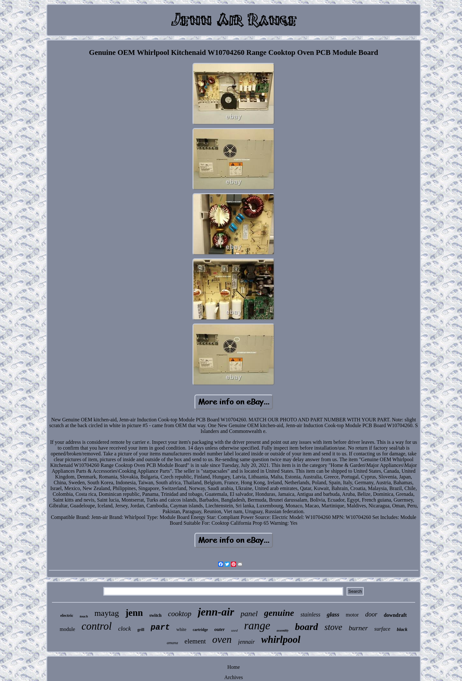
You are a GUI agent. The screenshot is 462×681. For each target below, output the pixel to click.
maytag (106, 613)
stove (333, 627)
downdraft (395, 615)
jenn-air (216, 612)
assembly (282, 630)
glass (333, 614)
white (181, 629)
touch (84, 616)
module (67, 629)
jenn (134, 613)
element (195, 641)
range (257, 625)
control (96, 626)
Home (233, 667)
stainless (310, 614)
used (234, 630)
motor (352, 615)
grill (140, 629)
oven (222, 639)
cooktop (180, 614)
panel (249, 613)
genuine (279, 613)
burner (358, 628)
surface (382, 629)
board (306, 626)
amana (172, 642)
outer (219, 629)
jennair (246, 642)
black (402, 629)
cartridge (200, 629)
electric (66, 615)
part (160, 627)
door (371, 614)
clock (124, 628)
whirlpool (280, 639)
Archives (233, 677)
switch (155, 615)
